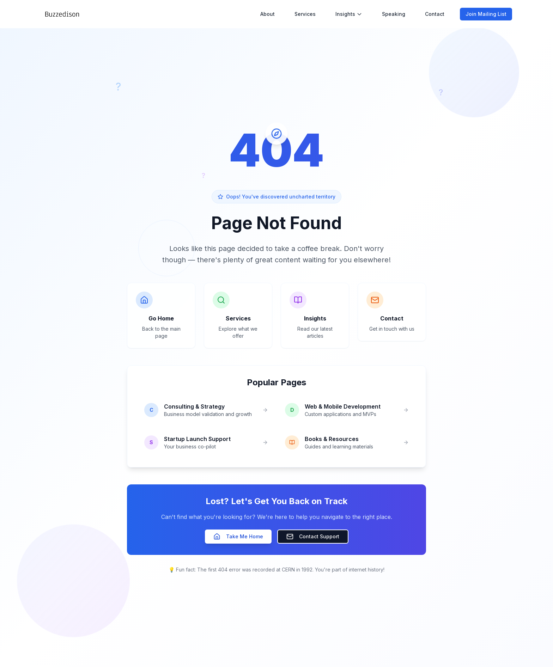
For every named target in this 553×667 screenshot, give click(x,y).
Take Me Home (238, 536)
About (267, 14)
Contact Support (312, 536)
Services (305, 14)
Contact (434, 14)
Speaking (393, 14)
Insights (348, 14)
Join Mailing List (486, 14)
